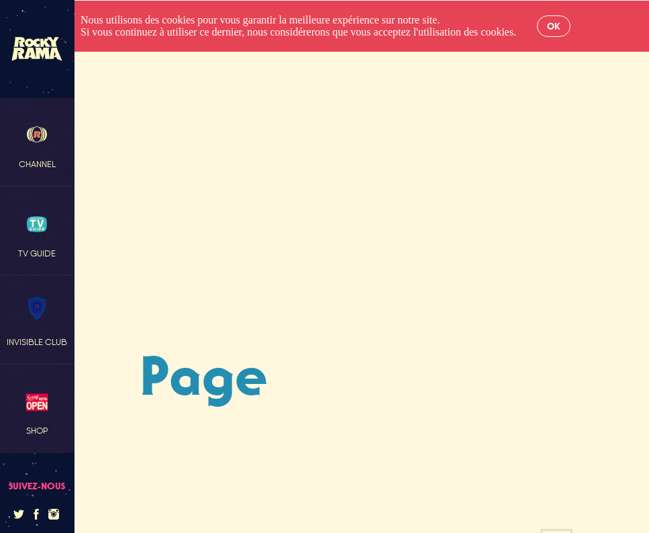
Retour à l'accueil (361, 461)
